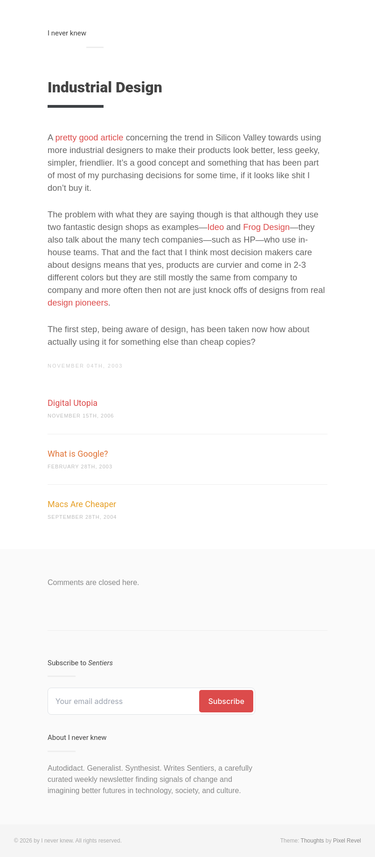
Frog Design (266, 227)
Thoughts (312, 840)
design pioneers (78, 302)
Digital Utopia (72, 403)
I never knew (67, 33)
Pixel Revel (347, 840)
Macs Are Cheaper (82, 504)
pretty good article (89, 137)
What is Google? (78, 454)
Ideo (215, 227)
